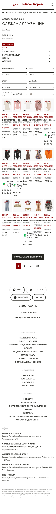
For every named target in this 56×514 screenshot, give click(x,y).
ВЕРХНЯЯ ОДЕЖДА (26, 55)
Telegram (36, 289)
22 (37, 266)
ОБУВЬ (26, 58)
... (31, 266)
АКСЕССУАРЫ (26, 51)
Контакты (28, 413)
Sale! (4, 47)
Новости (28, 399)
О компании (28, 369)
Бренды (37, 13)
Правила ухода (28, 402)
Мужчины (7, 38)
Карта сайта (28, 379)
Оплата (28, 348)
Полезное (28, 393)
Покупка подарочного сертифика (28, 344)
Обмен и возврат (28, 341)
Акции (28, 409)
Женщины (7, 35)
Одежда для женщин (13, 19)
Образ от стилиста (28, 358)
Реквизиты (28, 385)
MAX (17, 289)
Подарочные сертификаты (28, 351)
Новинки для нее (23, 13)
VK (39, 297)
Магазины (28, 382)
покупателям (28, 332)
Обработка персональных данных (28, 406)
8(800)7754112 (28, 306)
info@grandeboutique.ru (28, 317)
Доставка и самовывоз (28, 362)
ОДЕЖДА (26, 61)
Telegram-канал (28, 312)
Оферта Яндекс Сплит (28, 419)
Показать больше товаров (28, 257)
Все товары (7, 13)
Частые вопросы (28, 338)
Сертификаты (28, 355)
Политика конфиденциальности (28, 416)
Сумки (45, 13)
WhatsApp (21, 297)
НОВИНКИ (8, 44)
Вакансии (28, 375)
